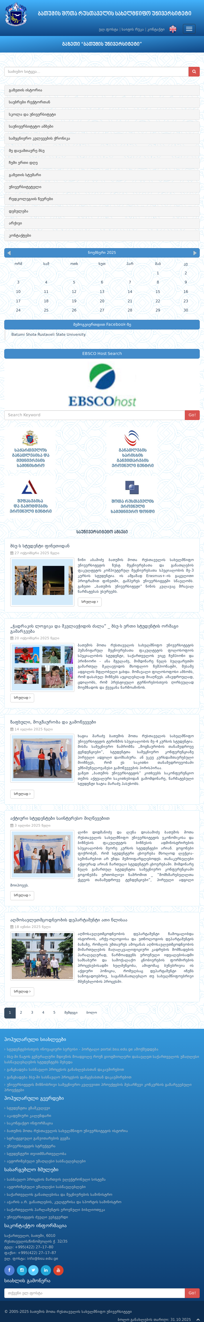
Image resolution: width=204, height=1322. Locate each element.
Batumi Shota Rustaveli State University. (48, 335)
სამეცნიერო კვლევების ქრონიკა (39, 138)
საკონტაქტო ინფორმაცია (30, 1114)
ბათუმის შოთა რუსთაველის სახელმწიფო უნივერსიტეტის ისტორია (67, 1122)
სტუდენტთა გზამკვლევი (28, 1099)
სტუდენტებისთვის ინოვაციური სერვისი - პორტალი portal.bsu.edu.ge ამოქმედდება (82, 1040)
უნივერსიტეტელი (25, 187)
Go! (192, 415)
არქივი (15, 223)
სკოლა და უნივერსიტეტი (32, 114)
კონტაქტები (20, 236)
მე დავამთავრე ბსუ (26, 151)
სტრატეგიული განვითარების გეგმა (38, 1129)
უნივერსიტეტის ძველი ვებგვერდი (37, 1208)
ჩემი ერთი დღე (23, 163)
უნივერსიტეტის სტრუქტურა (31, 1137)
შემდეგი (70, 1003)
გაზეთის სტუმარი (25, 175)
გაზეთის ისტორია (25, 90)
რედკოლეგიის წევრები (31, 199)
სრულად (82, 596)
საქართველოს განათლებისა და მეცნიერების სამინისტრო (59, 1185)
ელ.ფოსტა (108, 29)
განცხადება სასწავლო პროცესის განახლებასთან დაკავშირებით (65, 1060)
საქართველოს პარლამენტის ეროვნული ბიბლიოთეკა (56, 1200)
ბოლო (91, 1003)
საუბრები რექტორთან (29, 102)
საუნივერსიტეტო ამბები (31, 126)
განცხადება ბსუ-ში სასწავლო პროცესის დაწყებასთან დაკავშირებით (69, 1068)
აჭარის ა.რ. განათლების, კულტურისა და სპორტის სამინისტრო (64, 1193)
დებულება (18, 211)
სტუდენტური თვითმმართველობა (36, 1144)
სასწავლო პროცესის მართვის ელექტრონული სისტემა (56, 1170)
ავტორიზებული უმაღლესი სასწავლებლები (46, 1152)
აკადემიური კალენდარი (29, 1106)
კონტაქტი (156, 29)
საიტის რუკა (133, 29)
